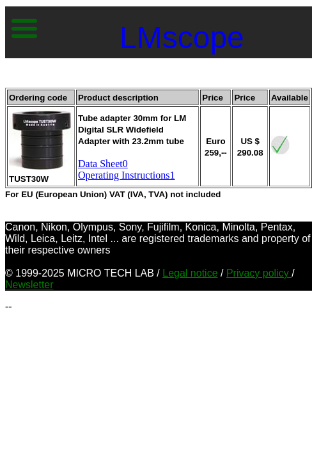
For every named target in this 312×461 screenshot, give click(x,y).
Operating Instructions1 (126, 175)
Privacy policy (259, 273)
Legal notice (189, 273)
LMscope (182, 37)
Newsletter (29, 284)
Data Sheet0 (103, 163)
